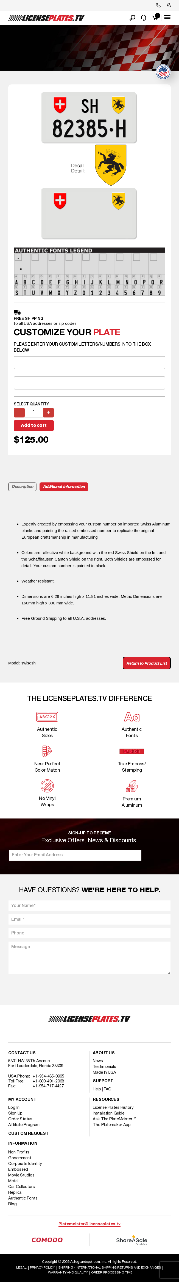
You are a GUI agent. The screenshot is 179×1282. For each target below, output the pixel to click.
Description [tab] (22, 487)
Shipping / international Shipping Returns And (109, 1267)
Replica (14, 1193)
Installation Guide (108, 1113)
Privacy (42, 1267)
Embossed (18, 1170)
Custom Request (28, 1134)
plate (106, 333)
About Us (104, 1053)
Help (97, 1089)
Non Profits (18, 1152)
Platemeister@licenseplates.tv (89, 1224)
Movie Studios (21, 1175)
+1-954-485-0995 (48, 1076)
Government (19, 1158)
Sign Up (15, 1113)
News (98, 1061)
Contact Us (22, 1053)
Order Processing (111, 1272)
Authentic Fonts (23, 1198)
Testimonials (104, 1067)
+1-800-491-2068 (48, 1081)
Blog (12, 1204)
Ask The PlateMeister (114, 1119)
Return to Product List (147, 663)
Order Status (20, 1119)
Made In (104, 1073)
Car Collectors (21, 1187)
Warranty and (68, 1272)
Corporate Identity (25, 1164)
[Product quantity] (34, 412)
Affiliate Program (24, 1125)
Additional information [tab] (64, 487)
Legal (21, 1267)
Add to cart (34, 425)
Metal (13, 1181)
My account (22, 1100)
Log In (13, 1108)
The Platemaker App (112, 1125)
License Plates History (113, 1108)
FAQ (108, 1089)
